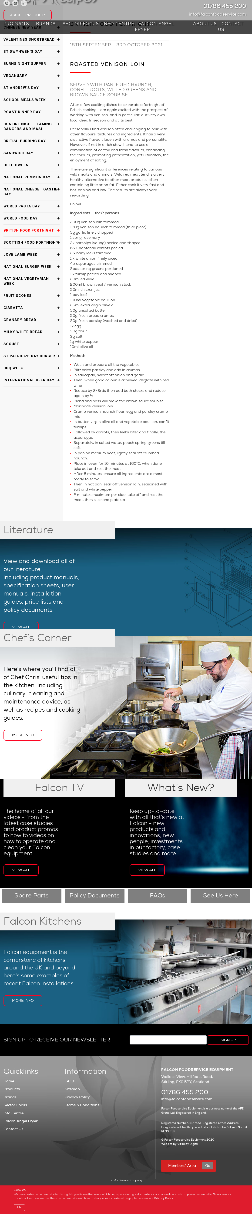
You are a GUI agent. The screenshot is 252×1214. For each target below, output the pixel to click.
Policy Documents (94, 896)
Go (207, 1166)
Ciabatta (13, 308)
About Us (205, 24)
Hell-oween (16, 165)
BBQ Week (13, 368)
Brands (46, 24)
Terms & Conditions (82, 1105)
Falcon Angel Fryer (154, 27)
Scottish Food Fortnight (30, 242)
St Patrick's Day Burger (29, 356)
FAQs (157, 896)
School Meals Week (24, 100)
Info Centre (118, 24)
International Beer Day (28, 380)
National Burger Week (27, 267)
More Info (23, 735)
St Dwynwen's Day (22, 51)
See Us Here (220, 896)
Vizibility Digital (187, 1143)
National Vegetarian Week (26, 281)
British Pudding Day (24, 141)
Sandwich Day (18, 153)
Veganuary (15, 76)
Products (16, 24)
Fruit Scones (17, 296)
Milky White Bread (23, 332)
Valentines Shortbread (29, 39)
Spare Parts (31, 896)
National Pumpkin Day (26, 177)
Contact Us (230, 27)
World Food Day (20, 218)
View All (21, 627)
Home (8, 1081)
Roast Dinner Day (22, 112)
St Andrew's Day (21, 88)
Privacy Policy (77, 1097)
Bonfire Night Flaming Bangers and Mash (27, 126)
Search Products (28, 15)
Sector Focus (81, 24)
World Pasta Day (21, 206)
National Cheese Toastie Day (30, 191)
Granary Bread (19, 320)
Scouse (11, 344)
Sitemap (72, 1089)
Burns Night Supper (24, 64)
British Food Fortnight (28, 230)
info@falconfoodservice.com (219, 15)
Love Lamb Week (20, 254)
